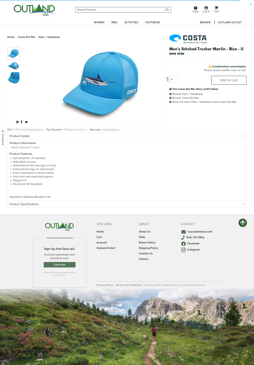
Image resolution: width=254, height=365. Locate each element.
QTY (167, 79)
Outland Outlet (230, 22)
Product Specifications (24, 204)
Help (195, 9)
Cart (216, 9)
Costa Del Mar (26, 37)
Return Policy (147, 242)
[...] (120, 10)
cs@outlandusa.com (197, 231)
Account (102, 242)
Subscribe (59, 264)
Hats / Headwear (49, 37)
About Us (144, 231)
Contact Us (146, 253)
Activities (131, 22)
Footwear (152, 22)
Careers (144, 259)
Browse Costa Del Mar (184, 97)
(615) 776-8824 (193, 237)
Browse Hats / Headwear (186, 94)
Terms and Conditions (129, 285)
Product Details (20, 136)
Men (114, 22)
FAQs (142, 237)
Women (99, 22)
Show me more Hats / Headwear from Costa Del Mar (203, 102)
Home (11, 37)
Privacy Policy (105, 285)
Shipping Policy (148, 248)
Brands (205, 22)
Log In (206, 9)
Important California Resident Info (30, 196)
